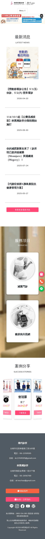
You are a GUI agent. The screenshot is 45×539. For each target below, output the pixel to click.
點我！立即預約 (22, 499)
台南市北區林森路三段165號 (22, 448)
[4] (25, 21)
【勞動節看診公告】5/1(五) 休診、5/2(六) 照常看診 (21, 91)
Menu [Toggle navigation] (22, 11)
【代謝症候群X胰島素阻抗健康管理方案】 (21, 186)
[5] (29, 21)
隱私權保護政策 (22, 516)
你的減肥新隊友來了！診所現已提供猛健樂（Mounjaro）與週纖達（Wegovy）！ (21, 155)
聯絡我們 (23, 491)
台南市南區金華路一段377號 (22, 471)
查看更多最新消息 (22, 209)
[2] (16, 21)
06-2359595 (25, 453)
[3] (20, 21)
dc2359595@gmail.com (25, 458)
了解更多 (22, 413)
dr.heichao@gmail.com (25, 480)
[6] (33, 21)
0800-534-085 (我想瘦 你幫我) (27, 513)
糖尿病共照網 (22, 334)
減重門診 (23, 287)
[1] (12, 21)
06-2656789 (25, 475)
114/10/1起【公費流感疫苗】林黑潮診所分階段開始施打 (21, 121)
